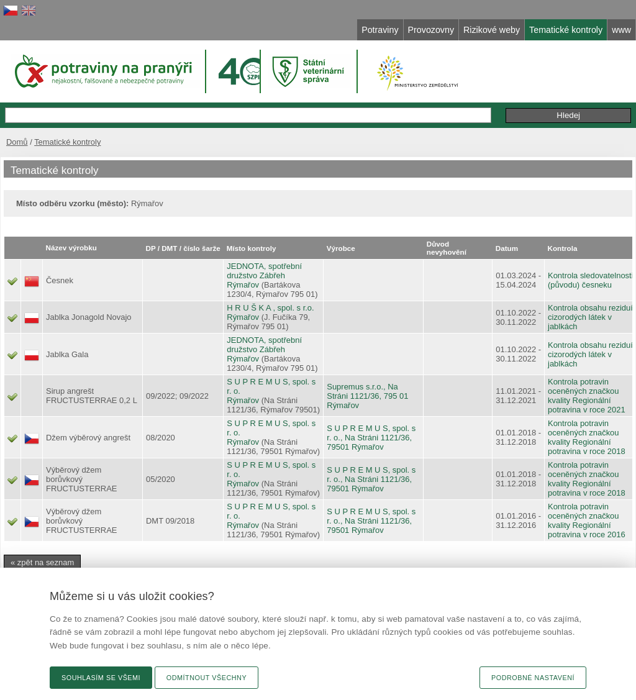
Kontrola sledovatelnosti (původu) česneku (591, 280)
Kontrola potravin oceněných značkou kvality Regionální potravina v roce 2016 (586, 520)
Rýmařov (243, 284)
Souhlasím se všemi (100, 677)
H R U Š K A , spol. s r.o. (270, 307)
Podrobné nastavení (533, 677)
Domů (17, 142)
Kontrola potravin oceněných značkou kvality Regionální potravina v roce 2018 (586, 437)
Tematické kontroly (67, 142)
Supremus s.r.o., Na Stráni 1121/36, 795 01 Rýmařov (367, 396)
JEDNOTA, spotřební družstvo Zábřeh (264, 270)
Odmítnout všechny (206, 677)
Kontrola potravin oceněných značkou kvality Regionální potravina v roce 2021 (586, 395)
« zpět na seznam (42, 562)
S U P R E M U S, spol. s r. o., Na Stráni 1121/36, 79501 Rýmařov (371, 438)
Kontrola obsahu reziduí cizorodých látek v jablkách (590, 317)
